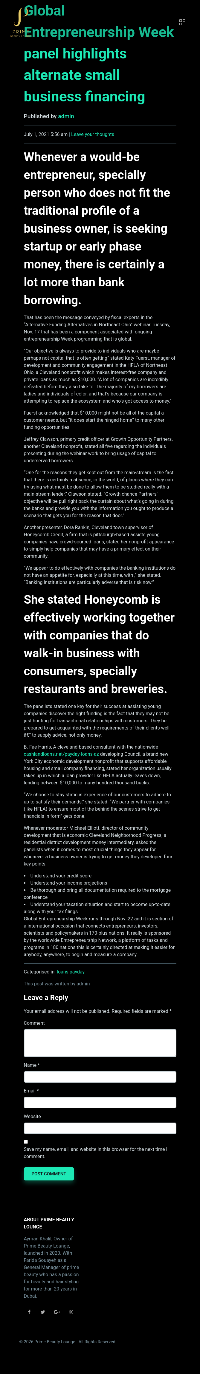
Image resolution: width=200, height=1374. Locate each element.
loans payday (71, 972)
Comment (34, 1023)
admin (66, 116)
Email (30, 1091)
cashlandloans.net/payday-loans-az (61, 754)
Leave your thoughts (92, 134)
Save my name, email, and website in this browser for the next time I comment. (95, 1152)
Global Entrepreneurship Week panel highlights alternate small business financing (99, 53)
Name (30, 1065)
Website (32, 1116)
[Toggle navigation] (182, 22)
